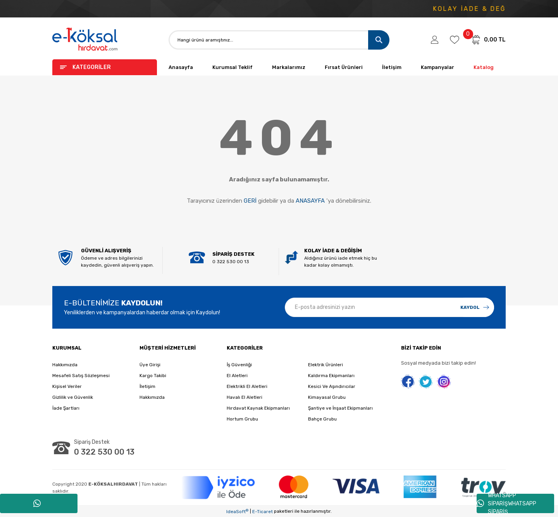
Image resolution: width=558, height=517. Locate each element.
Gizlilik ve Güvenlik (72, 397)
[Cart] (488, 39)
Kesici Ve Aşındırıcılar (331, 386)
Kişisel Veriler (67, 386)
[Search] (279, 40)
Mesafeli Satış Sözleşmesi (81, 375)
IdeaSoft (237, 511)
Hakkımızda (65, 364)
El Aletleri (237, 375)
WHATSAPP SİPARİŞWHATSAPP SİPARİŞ (506, 503)
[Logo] (85, 39)
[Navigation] (104, 67)
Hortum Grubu (242, 419)
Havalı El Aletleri (244, 397)
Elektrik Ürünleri (325, 364)
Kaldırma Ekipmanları (331, 375)
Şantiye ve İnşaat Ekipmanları (340, 408)
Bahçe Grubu (322, 419)
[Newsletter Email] (389, 307)
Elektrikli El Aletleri (247, 386)
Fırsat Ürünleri (344, 67)
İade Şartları (65, 408)
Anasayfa (181, 67)
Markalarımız (288, 67)
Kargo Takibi (153, 375)
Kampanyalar (437, 67)
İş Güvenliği (239, 364)
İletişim (391, 67)
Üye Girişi (150, 364)
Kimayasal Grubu (327, 397)
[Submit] (474, 307)
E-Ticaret (262, 511)
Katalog (484, 67)
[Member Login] (434, 40)
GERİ (250, 200)
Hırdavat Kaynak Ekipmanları (258, 408)
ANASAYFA (310, 200)
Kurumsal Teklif (232, 67)
